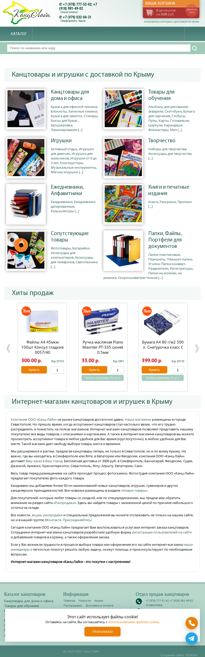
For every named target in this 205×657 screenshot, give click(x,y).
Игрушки (61, 141)
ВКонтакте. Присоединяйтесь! (68, 520)
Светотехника (87, 262)
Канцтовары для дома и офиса (70, 95)
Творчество (161, 141)
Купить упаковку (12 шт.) (102, 378)
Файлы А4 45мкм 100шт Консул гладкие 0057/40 (42, 347)
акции (36, 515)
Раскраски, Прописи (176, 201)
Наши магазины (138, 419)
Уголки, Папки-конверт (166, 263)
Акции (98, 600)
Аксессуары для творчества (170, 153)
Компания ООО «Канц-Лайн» (34, 419)
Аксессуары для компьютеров (63, 255)
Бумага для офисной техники (74, 106)
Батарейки (80, 248)
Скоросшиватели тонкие (138, 277)
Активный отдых (64, 149)
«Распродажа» (64, 502)
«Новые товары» (134, 490)
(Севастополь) (69, 12)
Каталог (19, 34)
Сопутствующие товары (70, 237)
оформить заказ (192, 11)
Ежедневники (61, 201)
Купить (33, 370)
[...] (80, 129)
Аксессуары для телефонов (72, 259)
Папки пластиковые (164, 254)
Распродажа (73, 605)
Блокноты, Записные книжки (74, 111)
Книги (153, 201)
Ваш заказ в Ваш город (44, 461)
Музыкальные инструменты (73, 167)
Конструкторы (71, 162)
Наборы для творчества (167, 149)
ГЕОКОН (191, 655)
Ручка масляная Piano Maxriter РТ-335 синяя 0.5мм (102, 347)
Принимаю (102, 631)
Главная (69, 600)
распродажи (53, 515)
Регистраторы (181, 268)
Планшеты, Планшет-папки (170, 259)
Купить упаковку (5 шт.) (163, 378)
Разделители (158, 268)
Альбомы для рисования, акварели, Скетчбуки (168, 109)
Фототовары (61, 248)
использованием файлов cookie (133, 622)
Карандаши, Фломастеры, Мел (165, 127)
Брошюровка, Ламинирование (64, 127)
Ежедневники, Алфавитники (67, 190)
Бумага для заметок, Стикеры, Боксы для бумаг (75, 118)
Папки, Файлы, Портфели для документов (165, 240)
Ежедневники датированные (73, 204)
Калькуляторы (62, 211)
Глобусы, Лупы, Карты (167, 118)
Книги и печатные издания (168, 190)
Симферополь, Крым (72, 21)
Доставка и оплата (99, 605)
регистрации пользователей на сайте (162, 532)
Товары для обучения (161, 95)
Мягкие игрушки (64, 172)
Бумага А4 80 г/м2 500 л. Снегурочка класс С (163, 344)
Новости (85, 600)
